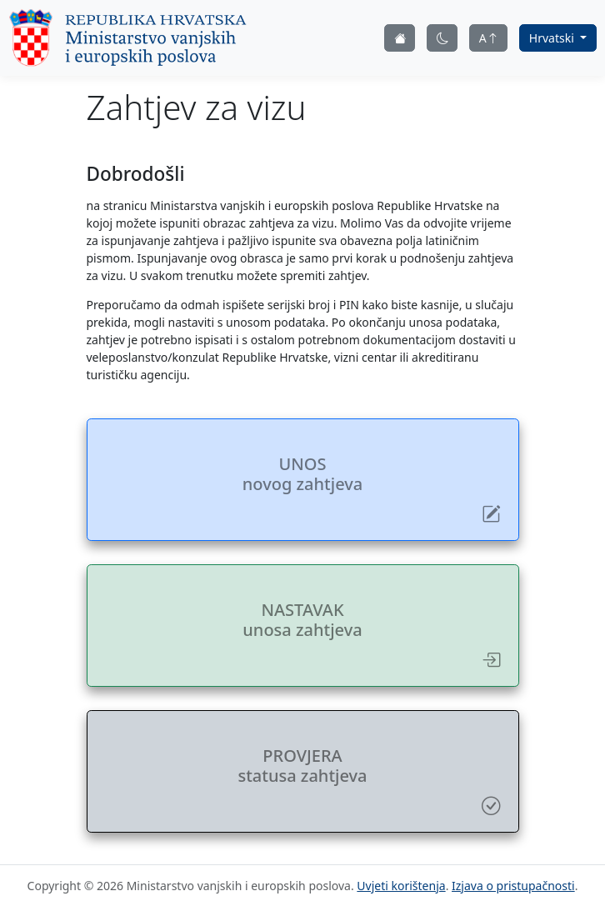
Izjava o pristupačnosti (513, 885)
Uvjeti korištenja (401, 885)
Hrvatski (553, 38)
